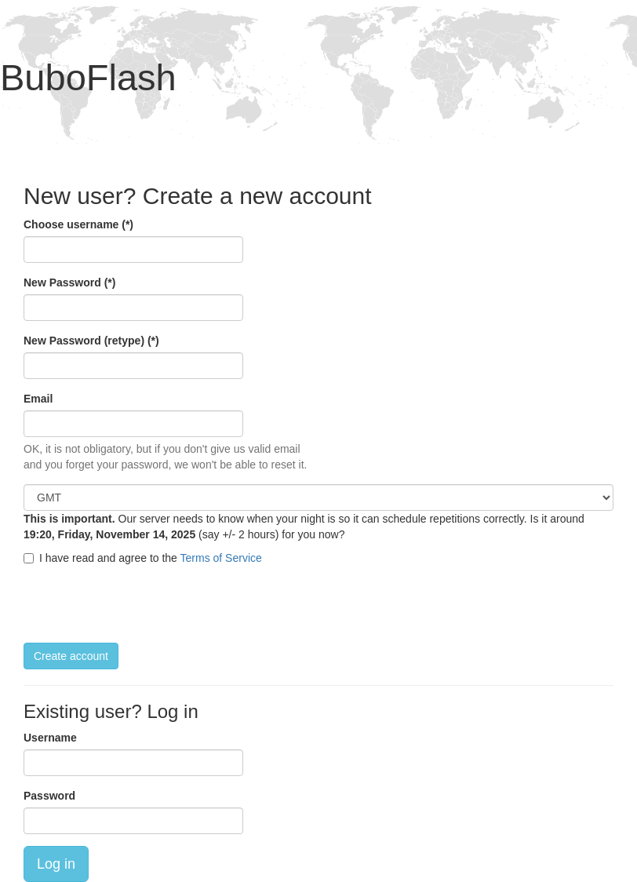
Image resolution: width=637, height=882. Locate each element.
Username (50, 737)
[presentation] (143, 604)
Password (49, 795)
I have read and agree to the (143, 558)
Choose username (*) (78, 224)
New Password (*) (69, 282)
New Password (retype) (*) (91, 340)
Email (38, 398)
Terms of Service (221, 558)
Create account (71, 656)
